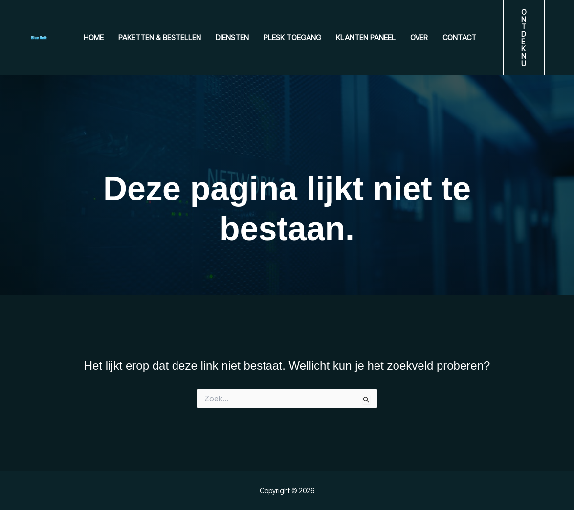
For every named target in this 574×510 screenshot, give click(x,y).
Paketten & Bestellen (159, 37)
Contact (459, 37)
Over (419, 37)
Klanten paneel (366, 37)
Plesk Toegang (292, 37)
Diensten (232, 37)
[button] (524, 37)
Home (94, 37)
